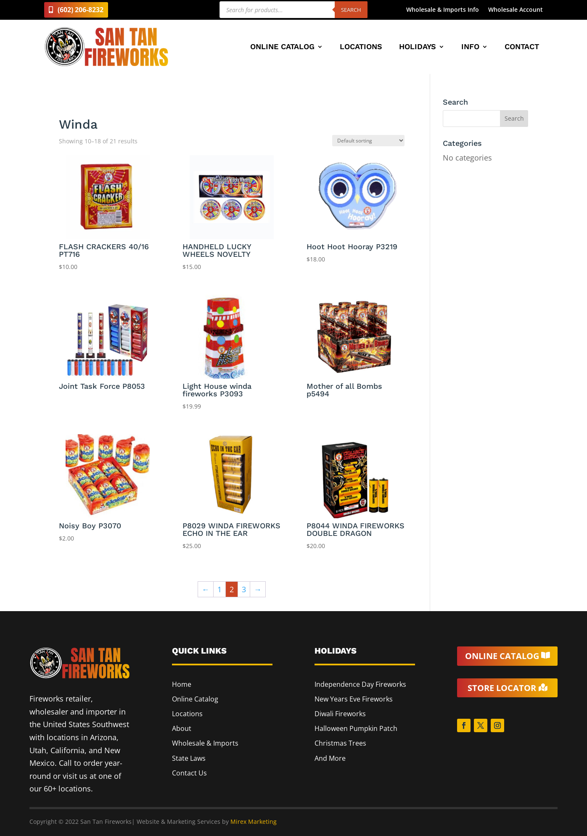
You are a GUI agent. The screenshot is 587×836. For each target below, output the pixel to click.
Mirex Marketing (253, 821)
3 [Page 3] (244, 589)
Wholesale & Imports (205, 743)
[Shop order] (368, 140)
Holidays (417, 47)
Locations (361, 47)
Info (470, 47)
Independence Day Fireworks (360, 684)
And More (330, 758)
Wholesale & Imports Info (442, 10)
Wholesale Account (515, 10)
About (181, 728)
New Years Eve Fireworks (354, 699)
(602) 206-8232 (80, 9)
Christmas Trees (340, 743)
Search (351, 9)
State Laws (189, 758)
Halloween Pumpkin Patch (356, 728)
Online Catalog (282, 47)
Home (181, 684)
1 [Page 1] (219, 589)
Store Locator (502, 688)
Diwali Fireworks (340, 713)
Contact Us (189, 773)
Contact (522, 47)
